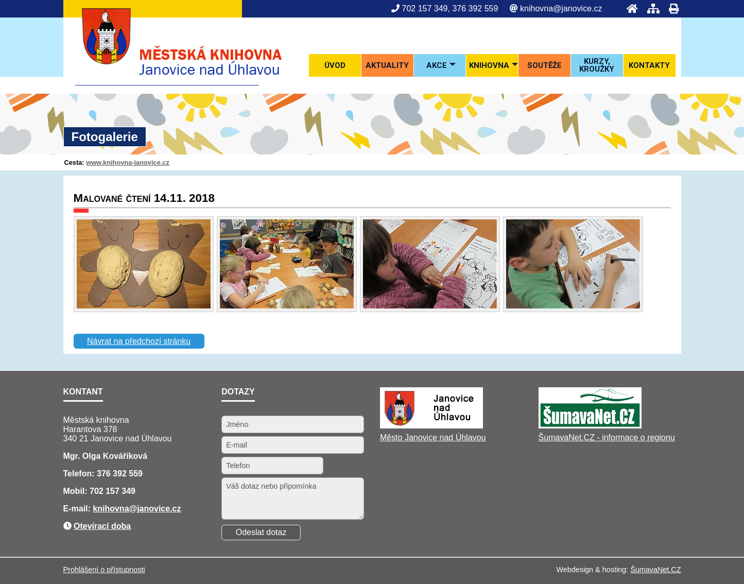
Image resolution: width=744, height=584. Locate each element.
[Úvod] (629, 8)
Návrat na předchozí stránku (139, 341)
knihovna (111, 508)
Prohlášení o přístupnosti (104, 569)
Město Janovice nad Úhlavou (433, 437)
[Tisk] (670, 8)
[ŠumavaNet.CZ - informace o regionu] (590, 425)
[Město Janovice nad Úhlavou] (431, 425)
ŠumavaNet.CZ (655, 569)
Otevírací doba (102, 526)
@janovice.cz (155, 508)
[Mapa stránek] (650, 8)
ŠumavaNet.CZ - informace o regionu (607, 437)
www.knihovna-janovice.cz (127, 162)
